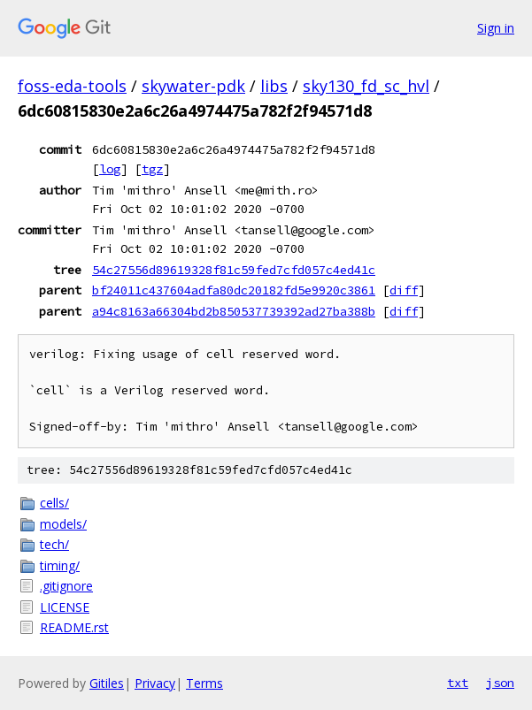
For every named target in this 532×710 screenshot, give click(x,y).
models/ (63, 523)
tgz (152, 169)
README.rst (74, 627)
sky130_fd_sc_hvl (366, 85)
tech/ (54, 544)
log (109, 169)
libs (274, 85)
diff (403, 290)
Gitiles (106, 683)
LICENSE (64, 607)
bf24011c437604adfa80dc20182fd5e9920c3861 (233, 290)
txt (457, 683)
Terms (204, 683)
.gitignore (66, 585)
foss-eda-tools (72, 85)
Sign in (495, 27)
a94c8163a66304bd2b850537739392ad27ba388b (233, 311)
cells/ (54, 502)
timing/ (60, 565)
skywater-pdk (193, 85)
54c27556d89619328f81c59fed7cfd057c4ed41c (233, 270)
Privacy (155, 683)
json (500, 683)
